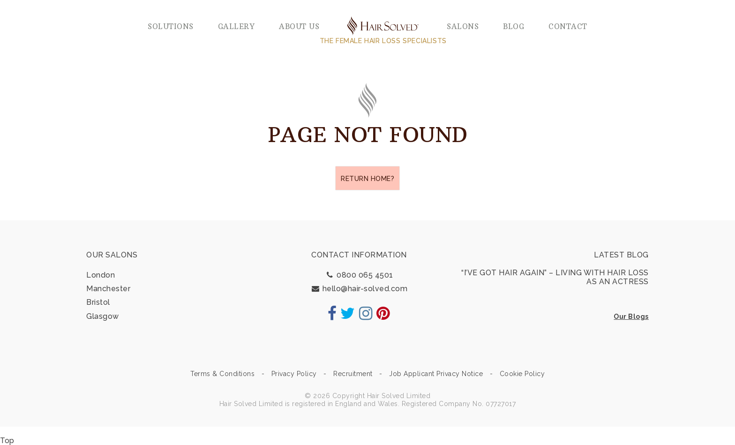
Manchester (108, 288)
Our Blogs (631, 316)
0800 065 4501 (359, 275)
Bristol (98, 302)
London (100, 275)
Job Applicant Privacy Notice (436, 373)
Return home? (367, 178)
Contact (567, 26)
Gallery (236, 26)
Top (7, 440)
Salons (463, 26)
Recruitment (353, 373)
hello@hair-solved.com (359, 288)
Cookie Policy (522, 373)
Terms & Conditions (222, 373)
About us (299, 26)
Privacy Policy (294, 373)
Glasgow (102, 316)
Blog (513, 26)
